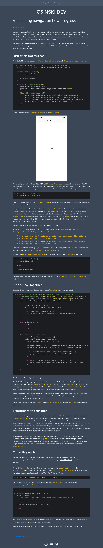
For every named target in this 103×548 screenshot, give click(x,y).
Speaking (57, 3)
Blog (44, 3)
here (44, 526)
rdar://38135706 (66, 460)
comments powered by (23, 536)
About (50, 3)
